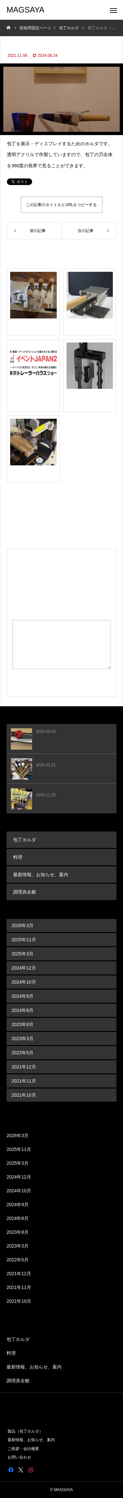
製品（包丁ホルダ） (25, 1431)
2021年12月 (23, 1066)
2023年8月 (22, 1024)
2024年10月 (23, 982)
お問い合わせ (19, 1457)
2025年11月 (23, 939)
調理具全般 (24, 892)
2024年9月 (22, 996)
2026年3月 (22, 925)
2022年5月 (22, 1052)
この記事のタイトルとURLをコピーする (61, 204)
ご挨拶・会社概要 (23, 1448)
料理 (17, 857)
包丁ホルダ (24, 839)
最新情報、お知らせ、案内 (40, 874)
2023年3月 (22, 1038)
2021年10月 (23, 1095)
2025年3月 (22, 953)
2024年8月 (22, 1010)
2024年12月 (23, 968)
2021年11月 (23, 1081)
